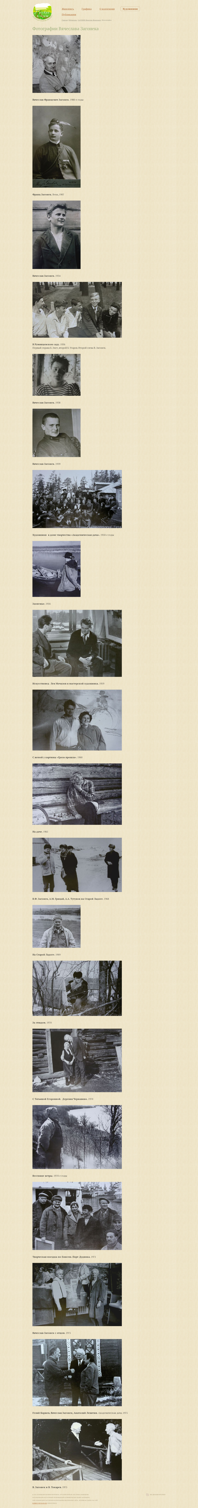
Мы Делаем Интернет (158, 1494)
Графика (87, 8)
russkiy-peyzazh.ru (39, 1503)
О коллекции (107, 8)
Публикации (69, 14)
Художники (130, 8)
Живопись (68, 8)
